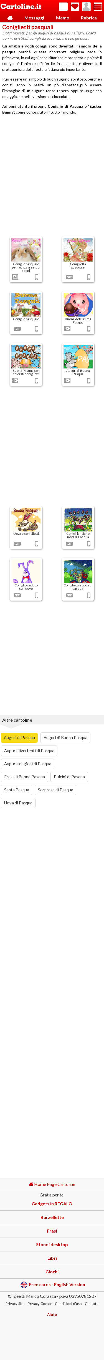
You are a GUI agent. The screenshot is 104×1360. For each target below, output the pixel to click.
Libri (52, 1258)
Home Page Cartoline (52, 1184)
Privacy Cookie (40, 1303)
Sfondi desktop (52, 1244)
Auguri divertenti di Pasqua (29, 750)
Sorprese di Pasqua (55, 789)
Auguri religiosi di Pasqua (27, 763)
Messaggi (34, 17)
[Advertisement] (52, 176)
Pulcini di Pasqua (69, 776)
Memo (62, 17)
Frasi (52, 1230)
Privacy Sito (15, 1303)
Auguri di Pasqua (19, 737)
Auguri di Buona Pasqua (65, 737)
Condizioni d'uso (68, 1303)
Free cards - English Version (52, 1285)
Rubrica (89, 17)
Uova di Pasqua (18, 802)
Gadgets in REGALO (52, 1203)
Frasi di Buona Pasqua (24, 776)
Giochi (52, 1271)
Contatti (91, 1303)
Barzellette (52, 1217)
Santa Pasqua (16, 789)
